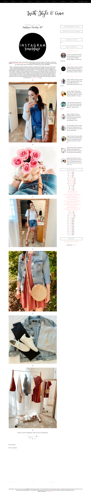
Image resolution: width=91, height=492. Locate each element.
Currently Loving (72, 145)
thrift (54, 1)
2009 (70, 234)
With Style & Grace (45, 14)
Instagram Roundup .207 (72, 202)
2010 (70, 233)
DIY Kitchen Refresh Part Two (72, 197)
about (13, 1)
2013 (70, 228)
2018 (70, 220)
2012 (70, 229)
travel (30, 1)
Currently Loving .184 (72, 193)
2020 (70, 177)
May (71, 189)
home (5, 1)
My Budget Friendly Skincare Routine (72, 204)
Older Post (12, 481)
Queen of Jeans (71, 134)
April (71, 212)
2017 (70, 221)
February (71, 215)
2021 (70, 175)
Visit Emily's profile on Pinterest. (71, 241)
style (21, 1)
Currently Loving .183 (72, 199)
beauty (39, 1)
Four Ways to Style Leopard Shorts (72, 201)
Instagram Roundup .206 (72, 207)
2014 (70, 226)
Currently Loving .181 (72, 210)
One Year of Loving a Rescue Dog (72, 209)
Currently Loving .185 (72, 191)
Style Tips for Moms (72, 123)
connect (63, 1)
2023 (70, 172)
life (46, 1)
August (71, 185)
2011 (70, 231)
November (71, 180)
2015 (70, 225)
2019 (70, 218)
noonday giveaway (72, 89)
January (71, 217)
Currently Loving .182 (72, 205)
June (71, 188)
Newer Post (53, 481)
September (71, 183)
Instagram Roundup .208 (72, 196)
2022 (70, 173)
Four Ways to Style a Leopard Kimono (72, 194)
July (71, 186)
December (71, 178)
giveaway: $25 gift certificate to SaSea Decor (73, 51)
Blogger (74, 245)
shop (71, 1)
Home (32, 481)
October (71, 181)
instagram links (82, 1)
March (71, 213)
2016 (70, 223)
